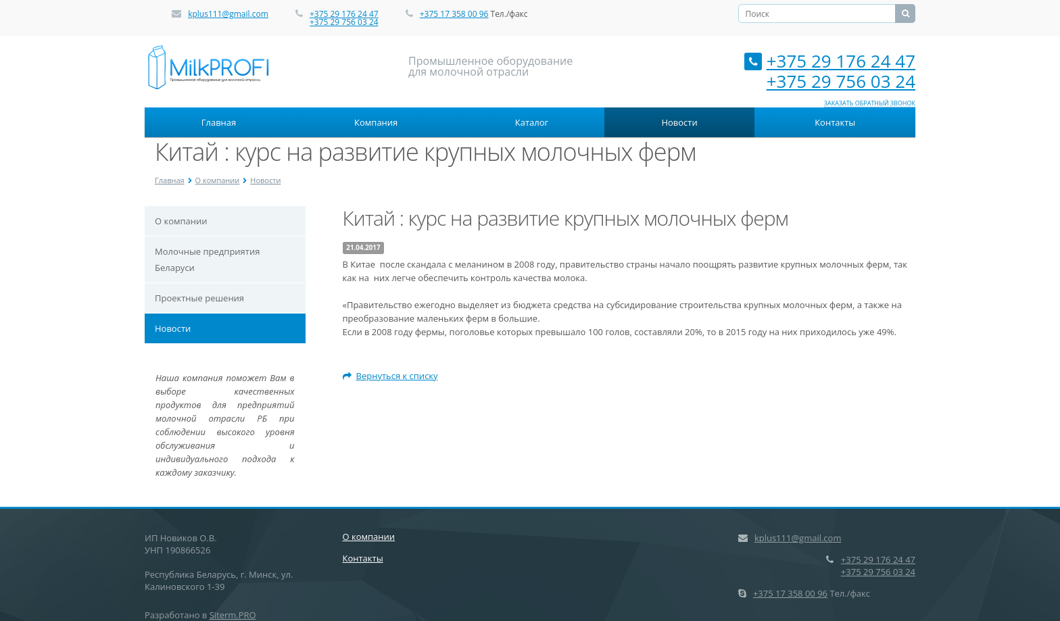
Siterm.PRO (233, 615)
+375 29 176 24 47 (344, 14)
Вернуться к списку (390, 376)
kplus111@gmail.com (228, 14)
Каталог (531, 122)
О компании (217, 180)
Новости (679, 122)
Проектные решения (199, 298)
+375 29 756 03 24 (344, 22)
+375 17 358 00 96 (454, 14)
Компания (375, 122)
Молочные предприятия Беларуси (207, 259)
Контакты (835, 122)
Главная (219, 122)
